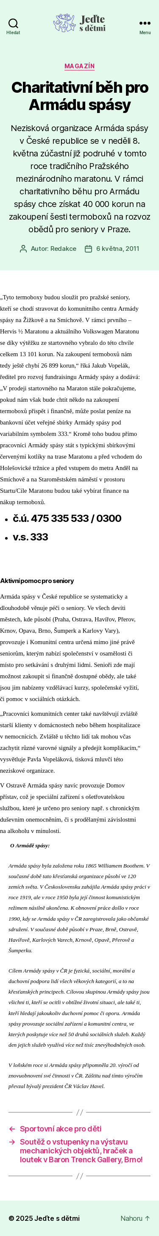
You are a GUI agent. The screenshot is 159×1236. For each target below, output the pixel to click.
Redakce (63, 249)
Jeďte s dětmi (57, 1218)
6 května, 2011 (117, 249)
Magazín (79, 66)
